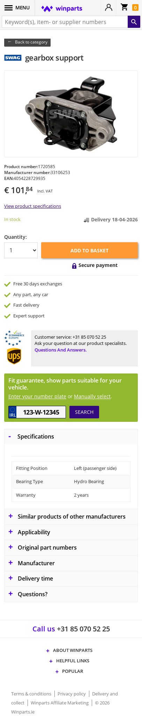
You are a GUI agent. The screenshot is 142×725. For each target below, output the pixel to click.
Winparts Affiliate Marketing (60, 703)
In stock (12, 219)
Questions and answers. (61, 350)
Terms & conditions (31, 694)
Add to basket (89, 250)
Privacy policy (72, 694)
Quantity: (15, 237)
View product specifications (32, 206)
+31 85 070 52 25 (89, 337)
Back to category (31, 42)
